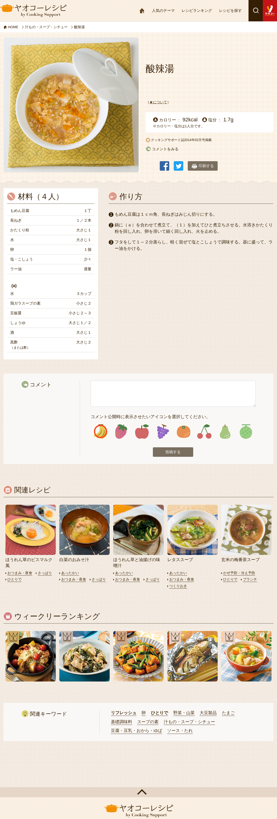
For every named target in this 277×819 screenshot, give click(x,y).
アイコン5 (183, 432)
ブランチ (250, 579)
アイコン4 (163, 432)
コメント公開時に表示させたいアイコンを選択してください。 (150, 416)
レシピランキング (197, 11)
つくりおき (178, 586)
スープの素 (148, 721)
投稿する (173, 452)
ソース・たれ (180, 730)
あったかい (70, 573)
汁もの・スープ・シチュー (189, 721)
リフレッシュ (123, 712)
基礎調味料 (121, 721)
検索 (256, 10)
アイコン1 (100, 432)
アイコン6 (204, 432)
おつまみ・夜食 (19, 573)
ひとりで (14, 579)
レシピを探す (230, 11)
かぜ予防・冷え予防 (239, 573)
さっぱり (45, 573)
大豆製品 (208, 712)
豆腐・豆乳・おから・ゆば (136, 730)
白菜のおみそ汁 (74, 560)
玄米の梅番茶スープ (240, 560)
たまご (228, 712)
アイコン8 (245, 432)
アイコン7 (225, 432)
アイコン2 (121, 432)
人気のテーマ (163, 11)
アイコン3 (142, 432)
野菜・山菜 (184, 712)
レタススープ (180, 560)
